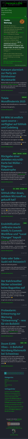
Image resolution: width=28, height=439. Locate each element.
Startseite (4, 8)
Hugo (9, 400)
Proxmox (10, 404)
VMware (13, 409)
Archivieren (7, 391)
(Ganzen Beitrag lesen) (7, 90)
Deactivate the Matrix (22, 2)
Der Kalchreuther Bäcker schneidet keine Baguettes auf (13, 284)
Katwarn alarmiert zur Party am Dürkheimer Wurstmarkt (12, 74)
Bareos (7, 393)
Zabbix (12, 411)
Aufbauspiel (12, 391)
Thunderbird (14, 407)
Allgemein (7, 379)
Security (14, 404)
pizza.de (6, 404)
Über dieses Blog (6, 10)
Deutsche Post (11, 395)
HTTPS (6, 400)
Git (14, 188)
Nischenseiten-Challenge (15, 402)
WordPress (8, 411)
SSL (9, 406)
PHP (22, 402)
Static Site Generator (15, 406)
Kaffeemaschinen (13, 331)
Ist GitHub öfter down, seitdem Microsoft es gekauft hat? (13, 194)
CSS (19, 393)
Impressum (10, 420)
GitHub (17, 188)
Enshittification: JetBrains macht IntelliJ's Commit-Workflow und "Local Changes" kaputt (13, 230)
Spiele (22, 342)
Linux (7, 402)
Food (6, 382)
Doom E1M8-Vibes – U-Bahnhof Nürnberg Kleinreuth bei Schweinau (13, 348)
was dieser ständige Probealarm (9, 84)
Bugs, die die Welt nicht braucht (11, 380)
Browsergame (14, 393)
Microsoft (22, 188)
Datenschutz (17, 420)
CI (17, 393)
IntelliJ (25, 223)
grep (21, 398)
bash (10, 393)
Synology (21, 406)
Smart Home (19, 404)
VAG (25, 342)
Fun (5, 383)
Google (17, 398)
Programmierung (6, 12)
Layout (11, 400)
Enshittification (5, 240)
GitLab (14, 398)
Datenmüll (7, 395)
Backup (17, 391)
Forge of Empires (12, 396)
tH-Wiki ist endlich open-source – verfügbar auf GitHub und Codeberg (13, 122)
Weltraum (24, 97)
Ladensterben (21, 174)
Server (3, 14)
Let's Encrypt (16, 400)
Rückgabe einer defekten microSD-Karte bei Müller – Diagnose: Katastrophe (12, 162)
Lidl (19, 400)
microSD (24, 153)
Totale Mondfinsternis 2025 (13, 99)
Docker (16, 395)
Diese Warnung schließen (20, 65)
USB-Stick (19, 153)
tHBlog (9, 407)
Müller (14, 153)
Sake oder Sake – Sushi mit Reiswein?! (13, 260)
